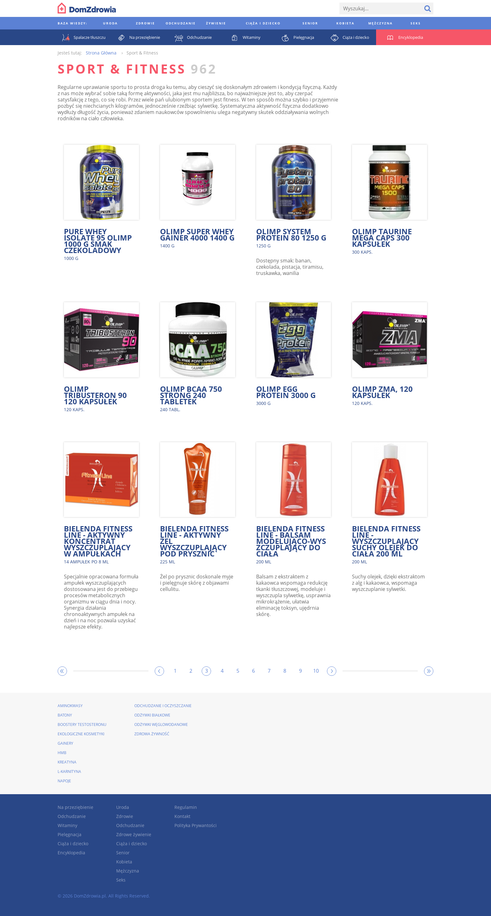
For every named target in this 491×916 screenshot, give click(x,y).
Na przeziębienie (75, 807)
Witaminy (67, 825)
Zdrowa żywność (151, 734)
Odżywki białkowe (152, 715)
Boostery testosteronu (82, 724)
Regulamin (185, 807)
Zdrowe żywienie (133, 834)
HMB (62, 752)
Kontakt (182, 816)
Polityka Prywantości (195, 825)
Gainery (65, 743)
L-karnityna (69, 771)
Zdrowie (124, 816)
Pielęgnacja (69, 834)
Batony (65, 715)
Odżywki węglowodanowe (161, 724)
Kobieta (124, 862)
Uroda (122, 807)
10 (316, 670)
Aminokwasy (70, 705)
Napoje (64, 781)
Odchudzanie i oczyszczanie (163, 705)
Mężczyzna (127, 871)
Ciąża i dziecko (73, 843)
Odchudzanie (72, 816)
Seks (121, 880)
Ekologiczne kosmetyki (81, 734)
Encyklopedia (71, 853)
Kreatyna (67, 762)
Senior (123, 853)
